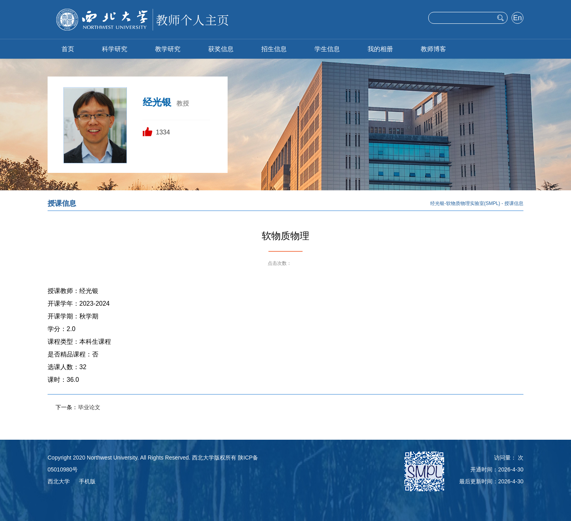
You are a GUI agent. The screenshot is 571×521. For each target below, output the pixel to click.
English (517, 18)
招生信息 (274, 49)
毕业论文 (89, 407)
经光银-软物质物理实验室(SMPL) (465, 203)
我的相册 (380, 49)
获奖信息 (221, 49)
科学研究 (114, 49)
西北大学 (59, 481)
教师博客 (433, 49)
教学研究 (167, 49)
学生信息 (327, 49)
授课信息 (513, 203)
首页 (67, 49)
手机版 (87, 481)
